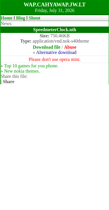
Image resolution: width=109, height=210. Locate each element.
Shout (34, 17)
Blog (20, 17)
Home (6, 17)
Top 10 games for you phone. (31, 65)
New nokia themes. (22, 71)
